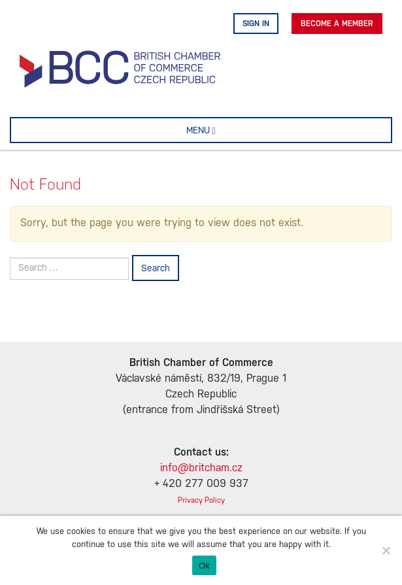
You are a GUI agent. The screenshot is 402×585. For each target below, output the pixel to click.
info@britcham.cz (201, 468)
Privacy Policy (201, 500)
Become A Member (337, 23)
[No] (385, 550)
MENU (222, 130)
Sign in (256, 23)
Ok (204, 566)
